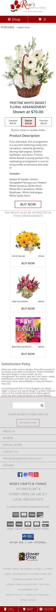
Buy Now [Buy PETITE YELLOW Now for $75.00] (28, 263)
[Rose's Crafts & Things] (28, 11)
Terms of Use (28, 600)
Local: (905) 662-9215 (28, 499)
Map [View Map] (28, 609)
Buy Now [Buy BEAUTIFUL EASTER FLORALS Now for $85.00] (28, 354)
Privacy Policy (14, 594)
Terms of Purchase (37, 594)
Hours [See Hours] (46, 609)
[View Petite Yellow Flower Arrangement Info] (28, 239)
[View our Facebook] (20, 476)
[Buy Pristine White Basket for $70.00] (28, 204)
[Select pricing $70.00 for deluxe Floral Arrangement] (28, 122)
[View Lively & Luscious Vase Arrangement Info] (28, 284)
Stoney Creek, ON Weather (21, 584)
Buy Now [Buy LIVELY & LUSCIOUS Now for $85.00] (28, 308)
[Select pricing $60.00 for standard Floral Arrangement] (13, 122)
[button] (28, 537)
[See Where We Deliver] (28, 422)
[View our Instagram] (30, 476)
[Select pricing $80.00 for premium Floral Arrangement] (44, 122)
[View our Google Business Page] (25, 476)
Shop (14, 19)
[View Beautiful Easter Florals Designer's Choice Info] (28, 330)
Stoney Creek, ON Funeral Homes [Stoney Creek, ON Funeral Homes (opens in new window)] (22, 568)
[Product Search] (29, 405)
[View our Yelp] (36, 476)
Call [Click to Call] (9, 609)
